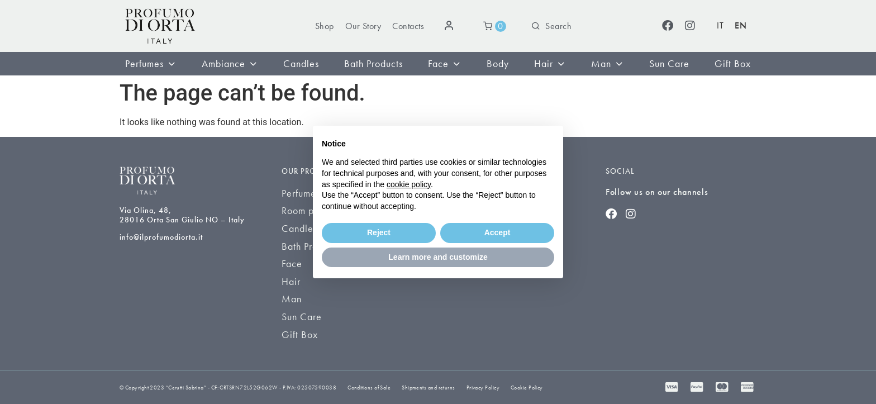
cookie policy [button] (409, 184)
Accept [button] (497, 232)
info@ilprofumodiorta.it (161, 237)
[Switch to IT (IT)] (720, 26)
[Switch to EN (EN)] (740, 26)
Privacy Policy (482, 387)
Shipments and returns (428, 387)
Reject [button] (379, 232)
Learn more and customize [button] (437, 257)
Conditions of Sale (369, 387)
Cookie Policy (527, 387)
